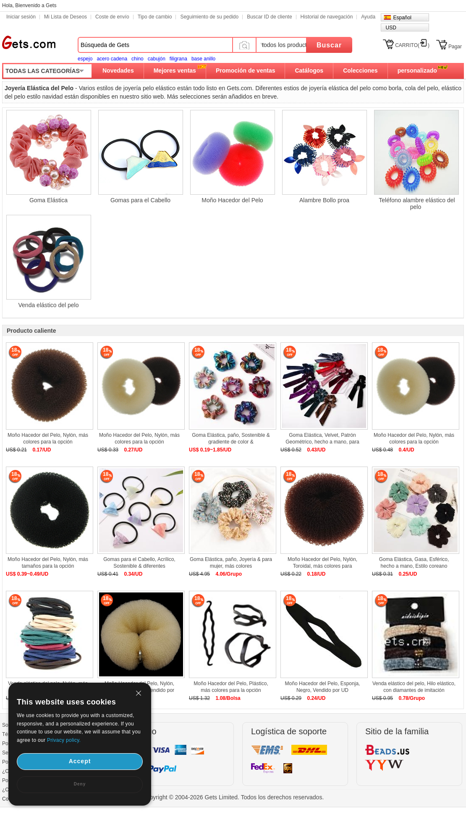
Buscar (329, 45)
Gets (28, 42)
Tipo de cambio (155, 17)
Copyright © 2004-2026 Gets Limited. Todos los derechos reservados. (233, 797)
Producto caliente (31, 330)
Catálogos (309, 70)
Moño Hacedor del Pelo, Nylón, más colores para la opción (48, 438)
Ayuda (368, 17)
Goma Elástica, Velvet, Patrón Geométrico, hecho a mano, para (322, 438)
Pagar (455, 47)
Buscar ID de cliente (269, 17)
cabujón (156, 59)
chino (137, 59)
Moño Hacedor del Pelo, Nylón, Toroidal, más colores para (322, 562)
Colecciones (360, 70)
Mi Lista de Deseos (65, 17)
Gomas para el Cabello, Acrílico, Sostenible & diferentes (139, 562)
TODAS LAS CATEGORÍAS (42, 71)
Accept (80, 761)
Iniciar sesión (21, 17)
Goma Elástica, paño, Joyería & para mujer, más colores (231, 562)
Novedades (118, 70)
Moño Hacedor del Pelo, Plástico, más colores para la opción (231, 687)
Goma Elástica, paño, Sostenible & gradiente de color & (231, 438)
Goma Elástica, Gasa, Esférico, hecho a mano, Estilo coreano (414, 562)
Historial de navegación (327, 17)
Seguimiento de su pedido (209, 17)
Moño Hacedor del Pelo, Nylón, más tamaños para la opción (48, 562)
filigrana (178, 59)
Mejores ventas (175, 70)
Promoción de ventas (245, 70)
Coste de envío (112, 17)
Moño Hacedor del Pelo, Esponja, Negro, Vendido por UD (322, 687)
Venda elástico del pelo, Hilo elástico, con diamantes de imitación (414, 687)
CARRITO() (412, 45)
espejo (85, 59)
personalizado (417, 70)
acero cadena (112, 59)
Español (402, 18)
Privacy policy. (64, 740)
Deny (80, 784)
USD (390, 28)
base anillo (203, 59)
